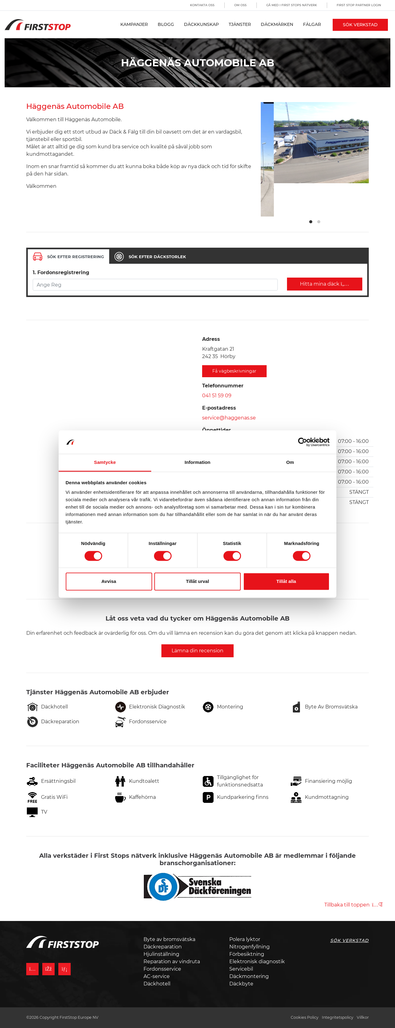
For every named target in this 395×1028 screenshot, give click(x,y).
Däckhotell (156, 984)
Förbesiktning (246, 954)
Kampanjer (134, 24)
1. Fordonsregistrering (61, 272)
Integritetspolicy (337, 1017)
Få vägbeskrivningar (234, 371)
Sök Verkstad (360, 24)
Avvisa (109, 581)
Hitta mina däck (324, 284)
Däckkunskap (201, 24)
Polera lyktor (244, 939)
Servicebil (241, 969)
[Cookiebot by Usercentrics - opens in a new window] (303, 442)
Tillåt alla (286, 581)
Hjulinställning (161, 954)
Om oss (240, 5)
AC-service (156, 976)
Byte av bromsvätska (169, 939)
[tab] (68, 256)
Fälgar (312, 24)
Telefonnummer (222, 386)
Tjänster (240, 24)
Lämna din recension (197, 651)
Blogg (166, 24)
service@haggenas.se (229, 418)
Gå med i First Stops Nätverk (291, 5)
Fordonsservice (162, 969)
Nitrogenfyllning (249, 947)
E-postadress (219, 408)
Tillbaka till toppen (353, 905)
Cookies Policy (304, 1017)
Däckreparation (162, 947)
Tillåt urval (197, 581)
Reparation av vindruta (171, 961)
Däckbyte (241, 984)
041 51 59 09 (216, 395)
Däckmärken (277, 24)
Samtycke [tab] (105, 462)
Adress (211, 339)
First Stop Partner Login (359, 5)
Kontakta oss (202, 5)
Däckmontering (249, 976)
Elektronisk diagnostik (257, 961)
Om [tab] (290, 462)
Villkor (363, 1017)
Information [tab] (197, 462)
